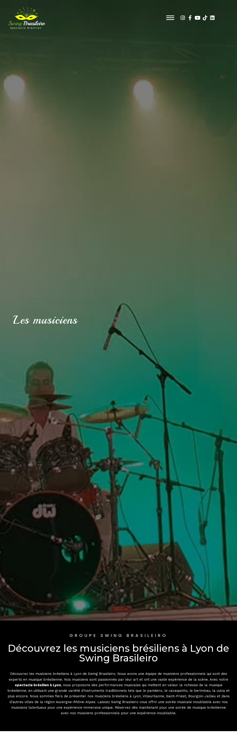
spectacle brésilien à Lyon (38, 685)
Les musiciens (48, 319)
